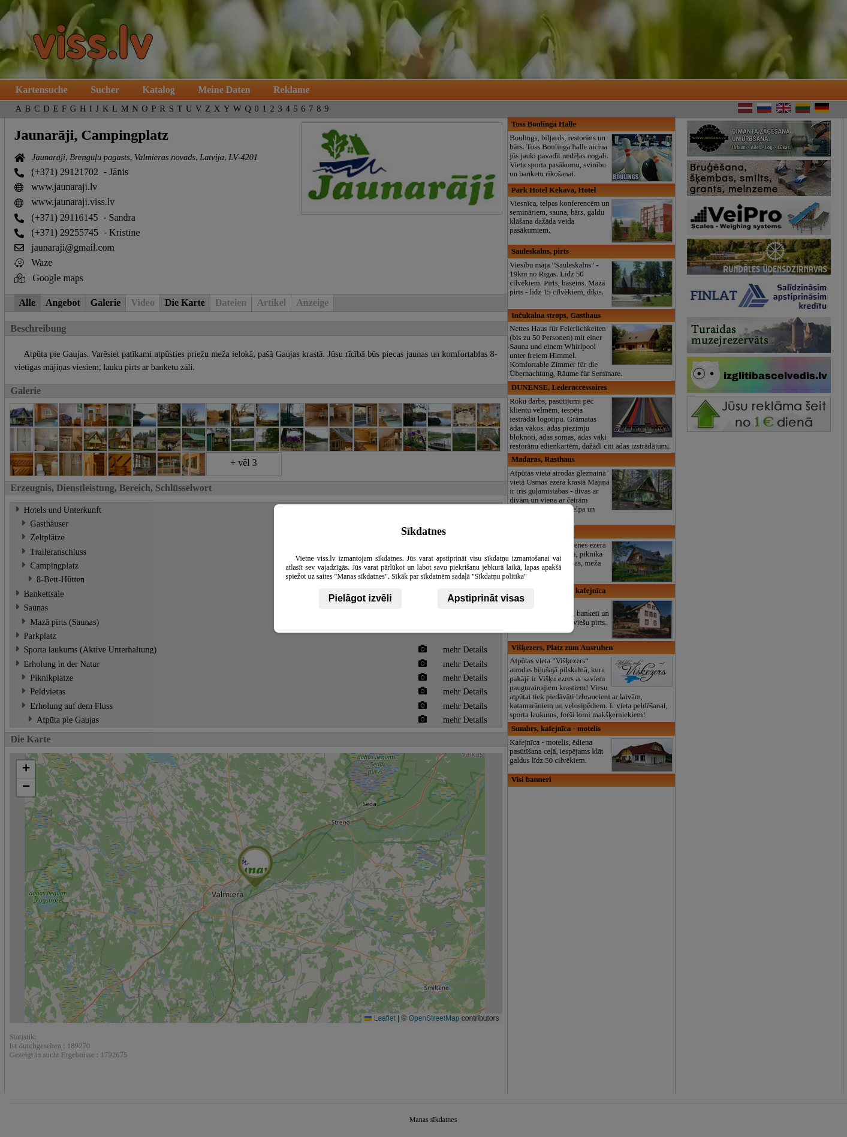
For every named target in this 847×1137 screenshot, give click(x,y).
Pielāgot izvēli (360, 598)
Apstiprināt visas (486, 598)
